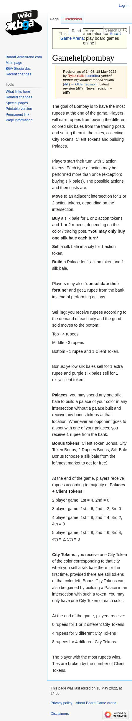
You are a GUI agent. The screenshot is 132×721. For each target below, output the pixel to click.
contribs (93, 75)
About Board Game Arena (96, 703)
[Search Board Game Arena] (116, 30)
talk (81, 75)
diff (66, 84)
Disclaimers (60, 714)
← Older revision (84, 84)
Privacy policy (61, 703)
